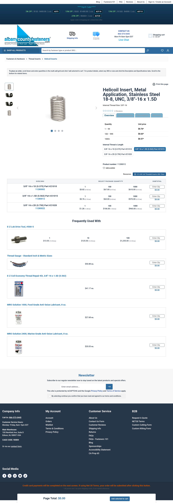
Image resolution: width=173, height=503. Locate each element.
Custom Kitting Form (141, 428)
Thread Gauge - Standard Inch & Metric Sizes (29, 255)
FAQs (91, 435)
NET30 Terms (138, 421)
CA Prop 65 (94, 453)
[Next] (96, 108)
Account (49, 418)
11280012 (40, 199)
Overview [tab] (109, 115)
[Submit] (109, 387)
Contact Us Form (96, 421)
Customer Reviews (97, 425)
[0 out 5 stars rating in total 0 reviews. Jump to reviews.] (113, 111)
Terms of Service (114, 391)
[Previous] (17, 108)
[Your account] (168, 50)
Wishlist (49, 425)
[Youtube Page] (20, 476)
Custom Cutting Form (142, 425)
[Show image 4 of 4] (62, 131)
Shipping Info (95, 428)
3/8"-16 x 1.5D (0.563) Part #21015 (150, 149)
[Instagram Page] (15, 476)
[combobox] (93, 50)
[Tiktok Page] (25, 476)
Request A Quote (139, 418)
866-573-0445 (124, 34)
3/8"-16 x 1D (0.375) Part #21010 (118, 149)
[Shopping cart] (156, 35)
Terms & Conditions (55, 428)
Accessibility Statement (100, 450)
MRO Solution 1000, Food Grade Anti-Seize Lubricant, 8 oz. (36, 304)
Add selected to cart (119, 499)
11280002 (40, 189)
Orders (49, 421)
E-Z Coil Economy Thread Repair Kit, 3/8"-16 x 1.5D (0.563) (36, 275)
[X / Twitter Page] (10, 476)
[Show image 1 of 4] (52, 131)
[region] (51, 108)
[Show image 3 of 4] (59, 131)
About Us (141, 2)
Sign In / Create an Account (159, 2)
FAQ (120, 2)
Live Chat (124, 39)
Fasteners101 (109, 2)
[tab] (142, 115)
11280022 (40, 208)
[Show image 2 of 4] (55, 131)
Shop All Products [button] (14, 50)
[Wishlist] (162, 50)
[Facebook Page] (4, 476)
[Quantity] (157, 187)
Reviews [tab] (157, 115)
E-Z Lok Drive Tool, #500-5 (20, 226)
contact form (16, 446)
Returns (92, 432)
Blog (98, 2)
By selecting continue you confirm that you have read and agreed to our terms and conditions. (86, 396)
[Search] (147, 50)
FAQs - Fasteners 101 (98, 439)
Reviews (129, 2)
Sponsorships (95, 446)
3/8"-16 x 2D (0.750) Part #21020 (118, 154)
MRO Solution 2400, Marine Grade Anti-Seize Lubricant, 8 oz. (37, 333)
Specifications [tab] (125, 115)
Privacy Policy (97, 391)
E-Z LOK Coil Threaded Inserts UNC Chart (149, 174)
